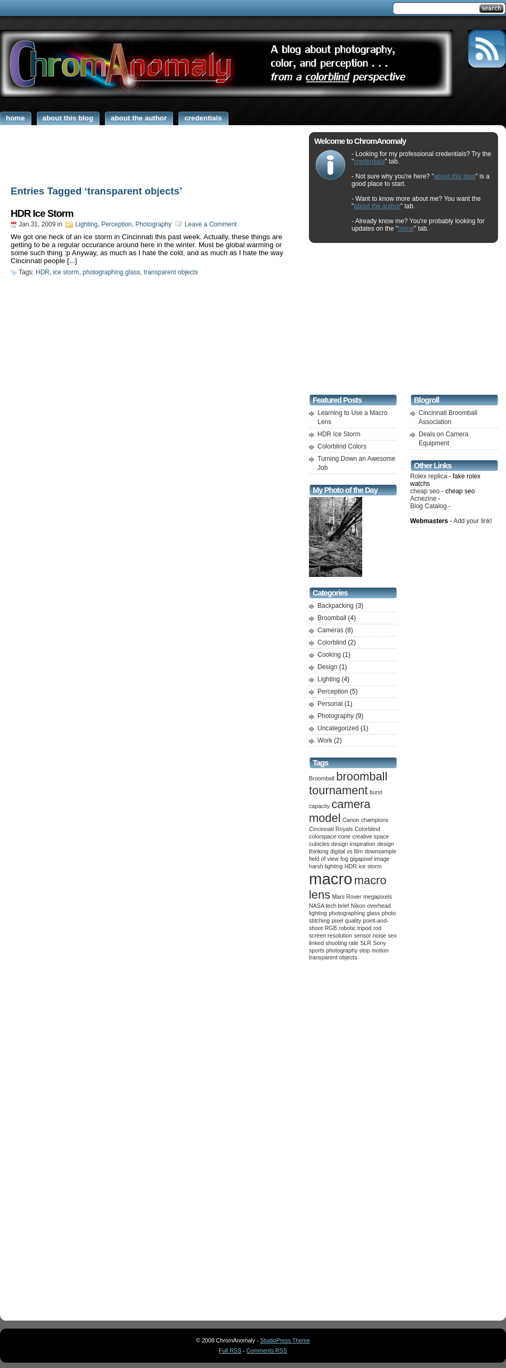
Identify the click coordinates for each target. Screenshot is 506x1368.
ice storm (66, 272)
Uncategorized (337, 728)
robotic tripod (355, 928)
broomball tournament (348, 783)
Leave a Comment (211, 224)
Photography (153, 224)
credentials (369, 161)
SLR (365, 943)
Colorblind (331, 642)
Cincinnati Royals (331, 829)
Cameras (330, 630)
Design (327, 667)
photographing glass (111, 272)
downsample (380, 851)
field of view (324, 859)
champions (375, 820)
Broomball (331, 618)
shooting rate (341, 943)
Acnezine (423, 498)
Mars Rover (346, 896)
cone (344, 836)
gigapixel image (369, 859)
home (406, 228)
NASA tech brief (329, 905)
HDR (43, 272)
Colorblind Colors (341, 446)
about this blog (455, 176)
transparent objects (171, 272)
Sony (379, 943)
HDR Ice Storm (42, 213)
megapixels (377, 896)
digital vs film (346, 851)
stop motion (374, 950)
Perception (116, 224)
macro (330, 878)
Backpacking (335, 605)
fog (344, 859)
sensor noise (370, 935)
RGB (330, 928)
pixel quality (346, 920)
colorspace (323, 836)
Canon (350, 820)
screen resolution (330, 935)
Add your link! (472, 521)
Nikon (358, 905)
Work (324, 740)
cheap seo (424, 491)
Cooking (329, 654)
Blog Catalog (428, 506)
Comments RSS (267, 1350)
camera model (339, 811)
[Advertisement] (151, 153)
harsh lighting (325, 866)
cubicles (319, 844)
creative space (370, 836)
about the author (377, 206)
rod (377, 928)
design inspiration (353, 844)
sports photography (333, 950)
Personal (329, 703)
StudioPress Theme (285, 1340)
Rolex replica (428, 476)
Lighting (86, 224)
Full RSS (230, 1350)
